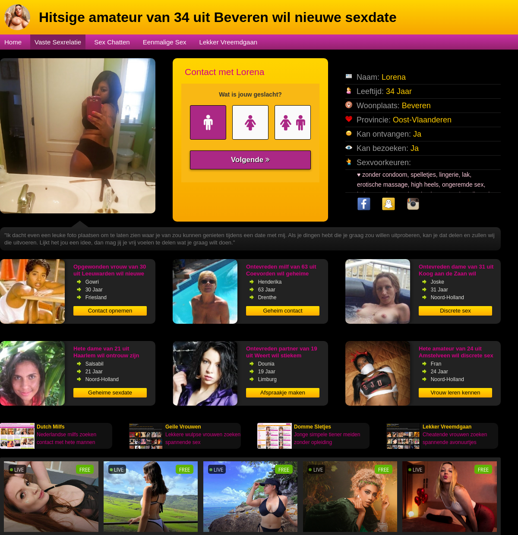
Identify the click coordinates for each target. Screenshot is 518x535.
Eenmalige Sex (164, 42)
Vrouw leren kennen (455, 392)
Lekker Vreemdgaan (228, 42)
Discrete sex (455, 310)
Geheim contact (282, 310)
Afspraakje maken (282, 392)
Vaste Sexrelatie (58, 42)
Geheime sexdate (110, 392)
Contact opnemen (110, 310)
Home (13, 42)
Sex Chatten (112, 42)
